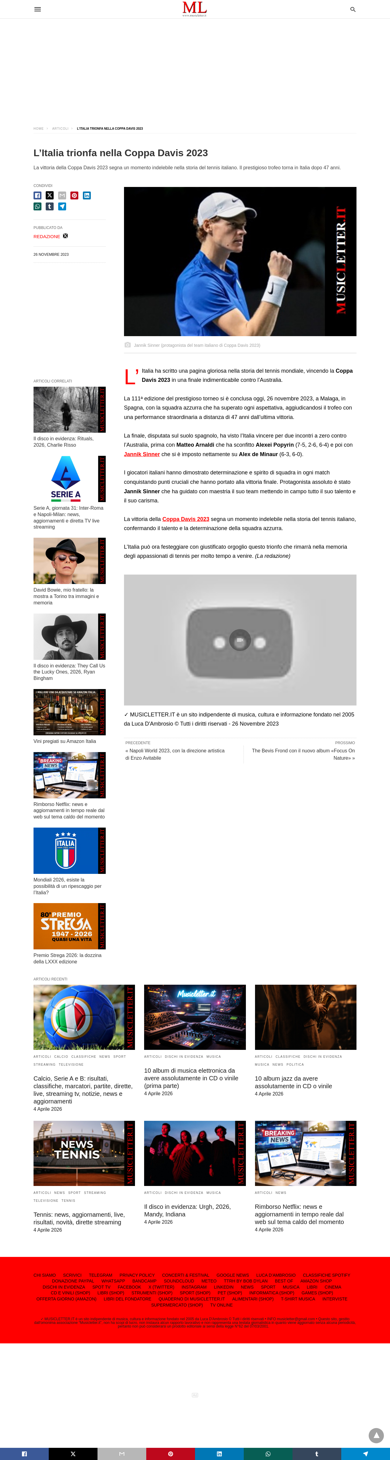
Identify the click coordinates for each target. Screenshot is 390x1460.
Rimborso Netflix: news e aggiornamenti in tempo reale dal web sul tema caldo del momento (69, 811)
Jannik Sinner (142, 454)
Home (39, 128)
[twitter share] (50, 195)
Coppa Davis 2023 (185, 519)
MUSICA (214, 1056)
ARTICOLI (60, 128)
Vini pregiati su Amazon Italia (65, 741)
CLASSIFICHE (83, 1056)
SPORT (119, 1056)
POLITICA (295, 1064)
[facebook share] (37, 195)
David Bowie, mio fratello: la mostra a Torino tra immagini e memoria (66, 596)
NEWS (104, 1056)
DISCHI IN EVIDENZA (184, 1056)
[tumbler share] (50, 206)
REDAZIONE (47, 236)
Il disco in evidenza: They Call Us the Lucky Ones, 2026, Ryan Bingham (69, 672)
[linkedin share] (87, 195)
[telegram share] (62, 206)
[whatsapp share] (37, 206)
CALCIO (61, 1056)
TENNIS (69, 1200)
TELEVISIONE (71, 1064)
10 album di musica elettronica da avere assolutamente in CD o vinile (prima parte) (191, 1078)
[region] (195, 67)
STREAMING (45, 1064)
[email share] (62, 195)
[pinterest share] (74, 195)
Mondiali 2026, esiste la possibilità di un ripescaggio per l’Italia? (67, 886)
